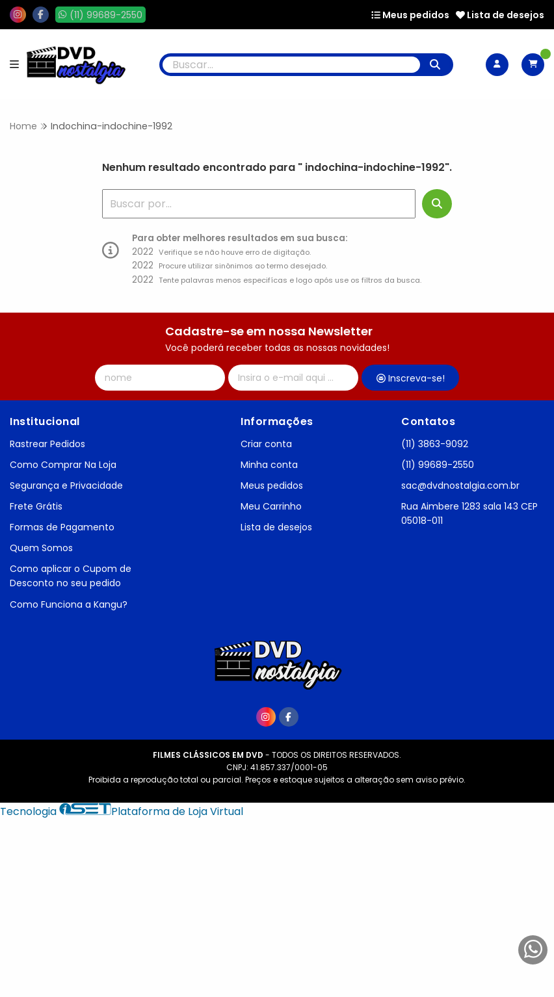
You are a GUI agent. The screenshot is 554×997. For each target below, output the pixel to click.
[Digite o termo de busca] (291, 65)
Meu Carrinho (271, 506)
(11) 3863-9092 (434, 443)
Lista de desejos (500, 14)
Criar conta (266, 443)
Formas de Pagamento (62, 527)
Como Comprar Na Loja (63, 464)
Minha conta (269, 464)
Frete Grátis (36, 506)
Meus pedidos (410, 14)
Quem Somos (41, 547)
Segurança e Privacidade (66, 485)
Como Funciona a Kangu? (68, 604)
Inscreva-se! (410, 378)
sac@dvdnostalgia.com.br (460, 485)
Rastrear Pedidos (47, 443)
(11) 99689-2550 (437, 464)
